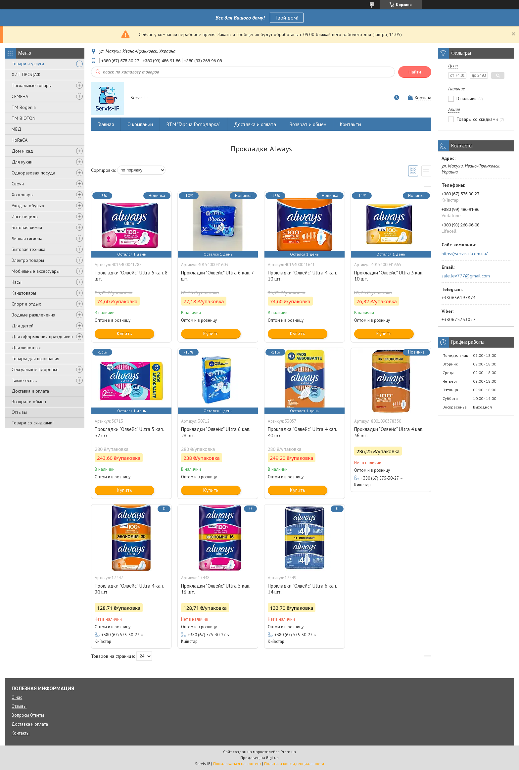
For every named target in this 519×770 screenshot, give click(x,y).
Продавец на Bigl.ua (259, 757)
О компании (140, 124)
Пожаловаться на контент (237, 763)
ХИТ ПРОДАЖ (26, 74)
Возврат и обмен (29, 402)
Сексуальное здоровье (35, 369)
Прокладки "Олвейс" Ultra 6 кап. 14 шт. (302, 589)
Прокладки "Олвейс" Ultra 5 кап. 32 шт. (129, 432)
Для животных (26, 348)
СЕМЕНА (20, 96)
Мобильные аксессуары (36, 271)
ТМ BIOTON (23, 118)
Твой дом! (286, 17)
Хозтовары (22, 195)
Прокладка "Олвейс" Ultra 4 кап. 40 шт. (302, 432)
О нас (17, 697)
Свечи (18, 184)
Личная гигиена (27, 238)
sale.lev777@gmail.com (466, 276)
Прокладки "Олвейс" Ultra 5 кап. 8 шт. (131, 275)
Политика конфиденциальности (294, 763)
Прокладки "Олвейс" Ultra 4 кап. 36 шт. (388, 432)
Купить (124, 333)
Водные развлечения (33, 315)
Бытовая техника (28, 249)
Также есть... (24, 380)
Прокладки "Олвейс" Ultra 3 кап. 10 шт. (388, 275)
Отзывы (19, 412)
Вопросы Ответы (28, 715)
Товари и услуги (28, 64)
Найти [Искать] (414, 72)
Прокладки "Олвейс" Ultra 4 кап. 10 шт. (302, 275)
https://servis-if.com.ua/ (465, 254)
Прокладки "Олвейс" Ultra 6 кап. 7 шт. (217, 275)
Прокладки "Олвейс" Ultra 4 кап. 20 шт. (129, 589)
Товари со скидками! (33, 423)
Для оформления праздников (42, 337)
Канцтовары (24, 293)
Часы (17, 282)
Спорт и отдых (26, 304)
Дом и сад (22, 151)
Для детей (22, 326)
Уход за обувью (28, 206)
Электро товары (28, 260)
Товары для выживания (35, 358)
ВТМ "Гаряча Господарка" (193, 124)
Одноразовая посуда (33, 173)
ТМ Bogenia (24, 107)
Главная (106, 124)
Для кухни (22, 162)
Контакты (350, 124)
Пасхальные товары (32, 85)
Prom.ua (288, 751)
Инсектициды (25, 216)
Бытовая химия (27, 227)
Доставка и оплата (30, 391)
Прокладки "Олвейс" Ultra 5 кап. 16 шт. (215, 589)
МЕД (16, 129)
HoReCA (19, 140)
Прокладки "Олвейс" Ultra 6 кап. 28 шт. (215, 432)
